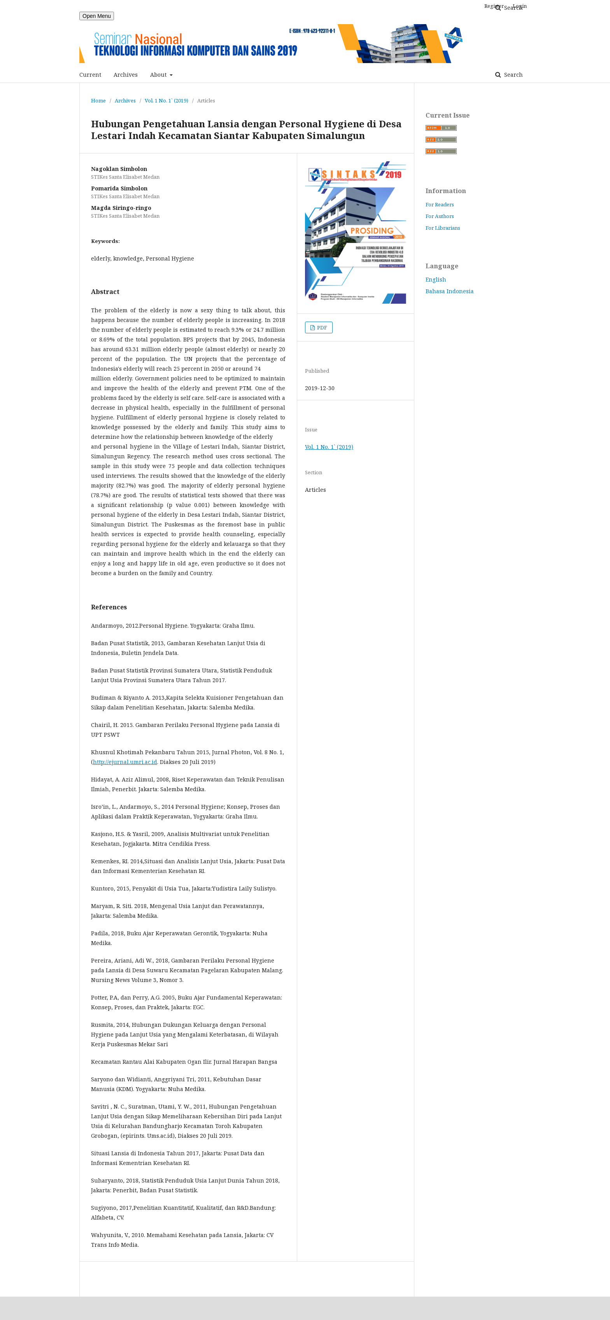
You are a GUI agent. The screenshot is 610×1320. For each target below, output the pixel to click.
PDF (321, 327)
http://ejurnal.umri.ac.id (125, 762)
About (159, 74)
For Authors (440, 216)
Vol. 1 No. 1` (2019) (166, 100)
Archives (126, 74)
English (436, 279)
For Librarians (443, 227)
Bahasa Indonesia (450, 291)
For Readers (440, 204)
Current (90, 74)
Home (98, 100)
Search (513, 74)
